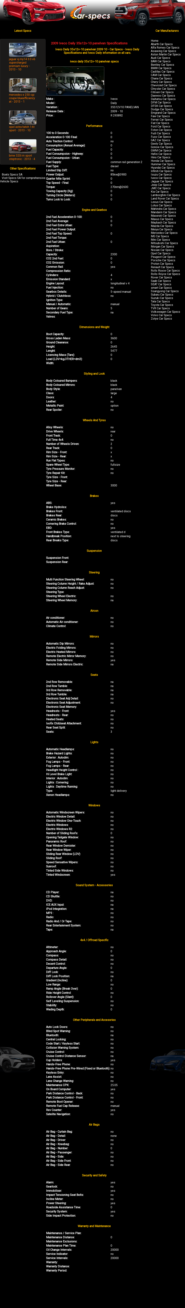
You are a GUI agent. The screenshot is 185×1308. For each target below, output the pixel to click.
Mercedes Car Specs (164, 233)
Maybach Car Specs (163, 222)
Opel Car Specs (161, 253)
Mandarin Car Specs (163, 212)
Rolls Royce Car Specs (165, 270)
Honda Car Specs (162, 161)
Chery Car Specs (161, 82)
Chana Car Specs (161, 78)
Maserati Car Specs (163, 215)
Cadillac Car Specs (163, 71)
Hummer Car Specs (163, 164)
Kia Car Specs (160, 191)
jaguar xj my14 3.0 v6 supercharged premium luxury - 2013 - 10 (22, 64)
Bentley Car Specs (162, 64)
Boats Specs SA (12, 174)
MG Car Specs (160, 236)
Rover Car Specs (161, 277)
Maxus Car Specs (162, 219)
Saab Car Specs (161, 281)
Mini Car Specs (160, 239)
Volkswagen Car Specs (165, 311)
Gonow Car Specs (162, 147)
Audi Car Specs (160, 58)
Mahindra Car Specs (163, 209)
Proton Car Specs (162, 263)
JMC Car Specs (161, 188)
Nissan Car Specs (162, 250)
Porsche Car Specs (163, 260)
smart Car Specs (161, 287)
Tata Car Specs (160, 301)
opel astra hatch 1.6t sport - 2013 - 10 (22, 128)
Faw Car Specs (160, 116)
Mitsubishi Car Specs (164, 243)
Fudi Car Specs (160, 133)
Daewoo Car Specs (163, 95)
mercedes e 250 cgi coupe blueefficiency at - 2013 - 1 (22, 98)
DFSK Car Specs (161, 106)
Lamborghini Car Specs (165, 195)
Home (154, 40)
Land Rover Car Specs (165, 198)
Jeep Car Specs (161, 185)
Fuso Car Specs (161, 136)
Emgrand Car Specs (163, 112)
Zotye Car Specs (161, 318)
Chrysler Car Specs (163, 88)
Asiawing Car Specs (163, 51)
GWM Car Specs (161, 150)
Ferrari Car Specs (162, 119)
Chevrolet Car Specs (164, 85)
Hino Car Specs (160, 157)
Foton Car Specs (161, 130)
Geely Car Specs (161, 143)
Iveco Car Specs (161, 178)
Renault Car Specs (162, 267)
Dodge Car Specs (162, 109)
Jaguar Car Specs (162, 181)
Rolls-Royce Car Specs (165, 274)
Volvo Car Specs (161, 315)
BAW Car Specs (161, 61)
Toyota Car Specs (162, 305)
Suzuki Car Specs (162, 298)
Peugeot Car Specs (163, 257)
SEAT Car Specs (161, 284)
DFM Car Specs (161, 102)
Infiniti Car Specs (161, 171)
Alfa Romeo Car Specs (165, 47)
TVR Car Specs (160, 308)
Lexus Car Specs (161, 202)
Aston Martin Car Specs (166, 54)
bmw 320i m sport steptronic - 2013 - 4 (22, 157)
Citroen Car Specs (162, 92)
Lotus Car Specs (161, 205)
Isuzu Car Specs (161, 174)
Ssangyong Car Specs (165, 291)
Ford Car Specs (160, 126)
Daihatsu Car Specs (163, 99)
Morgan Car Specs (162, 246)
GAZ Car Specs (160, 140)
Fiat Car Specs (160, 123)
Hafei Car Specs (161, 154)
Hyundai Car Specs (163, 167)
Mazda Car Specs (162, 226)
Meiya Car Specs (161, 229)
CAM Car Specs (161, 75)
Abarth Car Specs (162, 44)
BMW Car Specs (161, 68)
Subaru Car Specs (162, 294)
